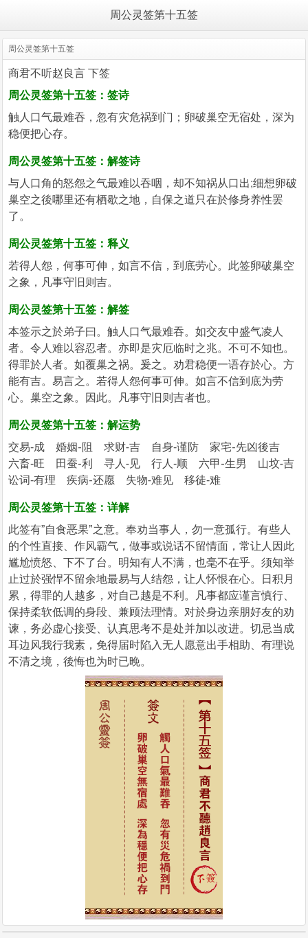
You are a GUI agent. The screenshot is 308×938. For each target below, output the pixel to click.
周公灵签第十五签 (154, 15)
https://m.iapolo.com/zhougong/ (106, 216)
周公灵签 (30, 95)
